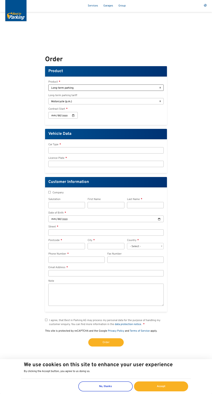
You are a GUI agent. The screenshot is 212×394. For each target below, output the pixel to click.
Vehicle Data (59, 133)
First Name (94, 199)
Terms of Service (140, 331)
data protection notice (128, 324)
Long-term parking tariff (62, 95)
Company (58, 192)
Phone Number (57, 254)
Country (132, 240)
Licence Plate (56, 158)
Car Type (53, 144)
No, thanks (105, 386)
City (90, 240)
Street (52, 226)
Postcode (54, 240)
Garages (108, 5)
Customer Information (68, 181)
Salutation (54, 199)
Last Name (133, 199)
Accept (161, 386)
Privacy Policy (116, 331)
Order (106, 342)
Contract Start (57, 109)
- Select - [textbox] (135, 246)
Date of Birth (56, 213)
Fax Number (114, 254)
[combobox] (145, 246)
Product (55, 71)
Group (122, 5)
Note (51, 281)
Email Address (57, 267)
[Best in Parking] (15, 10)
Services (93, 5)
